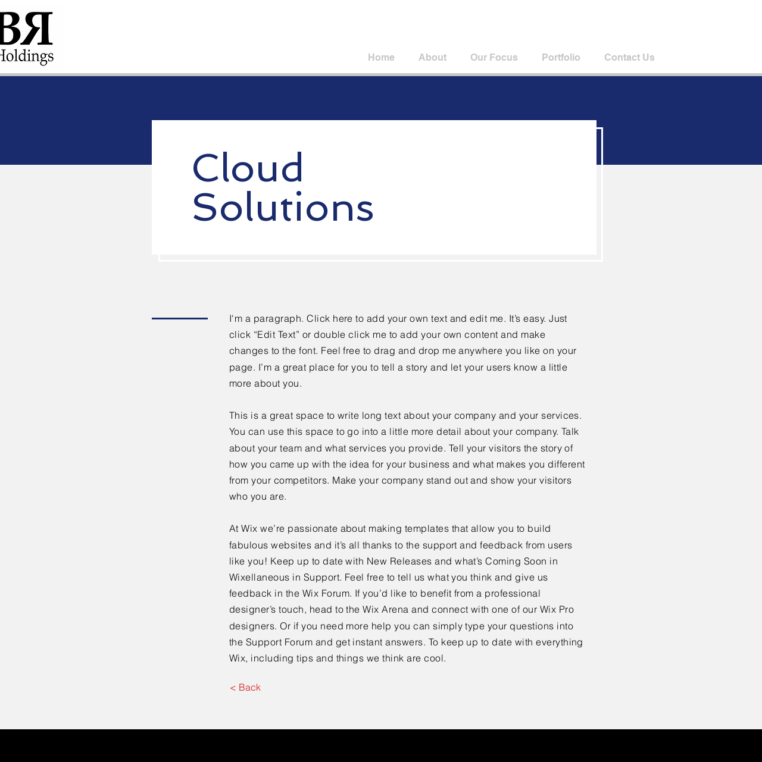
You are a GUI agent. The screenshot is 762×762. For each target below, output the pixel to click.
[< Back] (245, 687)
